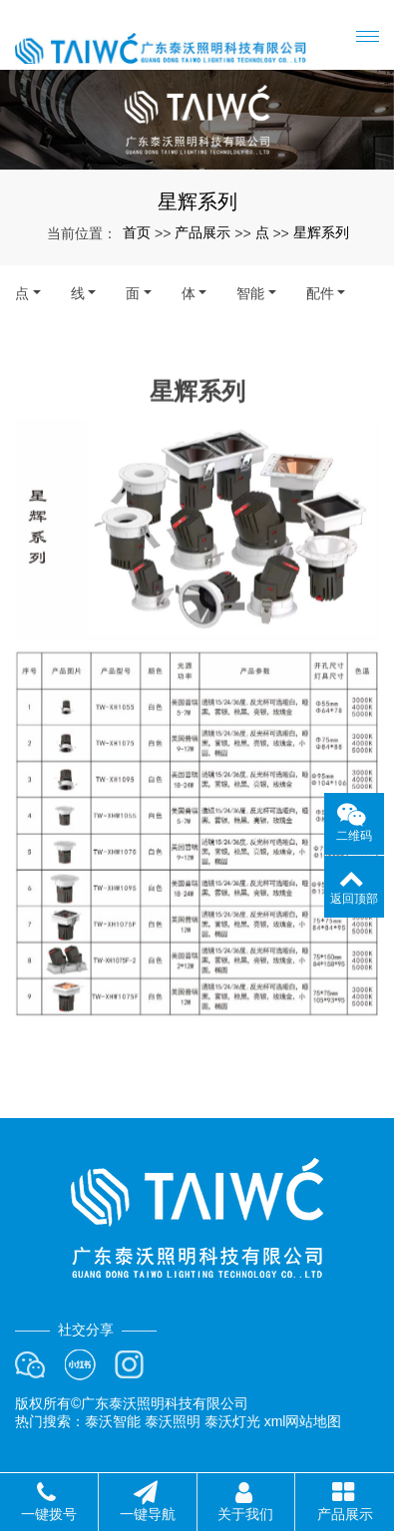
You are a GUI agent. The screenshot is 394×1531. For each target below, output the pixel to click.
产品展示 (202, 232)
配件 (320, 293)
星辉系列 (321, 232)
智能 (250, 293)
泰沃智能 (113, 1421)
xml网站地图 (303, 1421)
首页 (137, 232)
